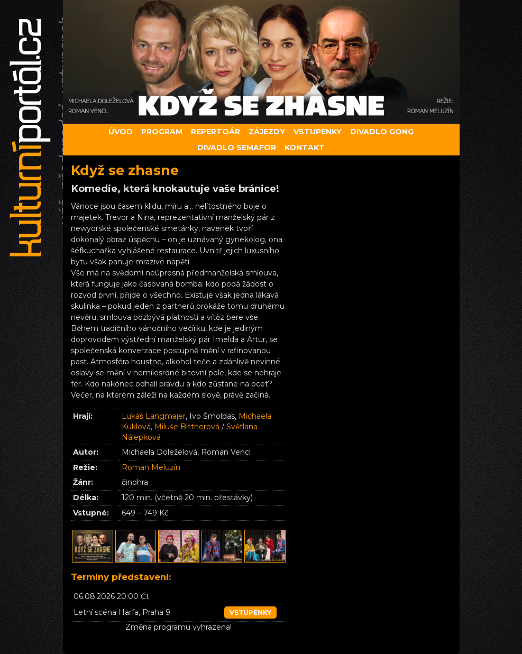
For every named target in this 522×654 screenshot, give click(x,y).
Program (161, 131)
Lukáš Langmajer (154, 416)
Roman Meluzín (151, 467)
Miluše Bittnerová (186, 426)
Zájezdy (267, 131)
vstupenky (250, 612)
